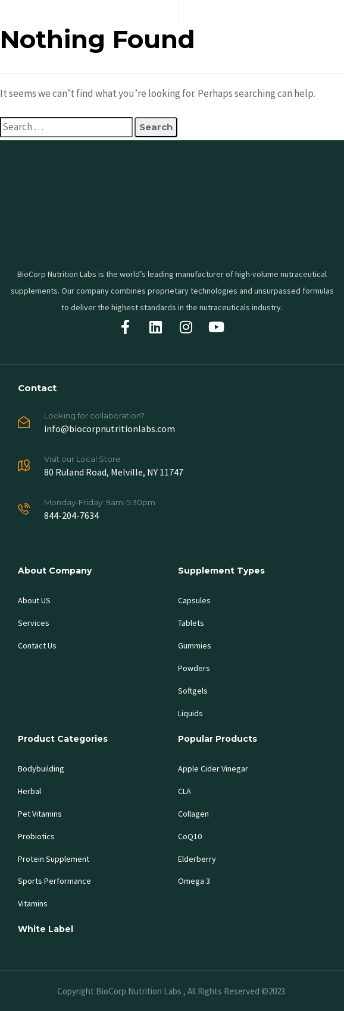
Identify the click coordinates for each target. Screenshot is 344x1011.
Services (33, 623)
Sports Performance (54, 880)
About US (34, 600)
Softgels (193, 690)
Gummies (194, 645)
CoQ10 (190, 836)
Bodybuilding (41, 768)
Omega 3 (194, 880)
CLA (184, 791)
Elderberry (197, 858)
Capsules (194, 600)
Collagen (193, 813)
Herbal (29, 791)
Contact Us (37, 645)
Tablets (191, 623)
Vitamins (33, 903)
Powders (194, 668)
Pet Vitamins (40, 813)
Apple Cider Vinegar (213, 768)
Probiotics (36, 836)
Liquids (190, 713)
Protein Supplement (53, 858)
